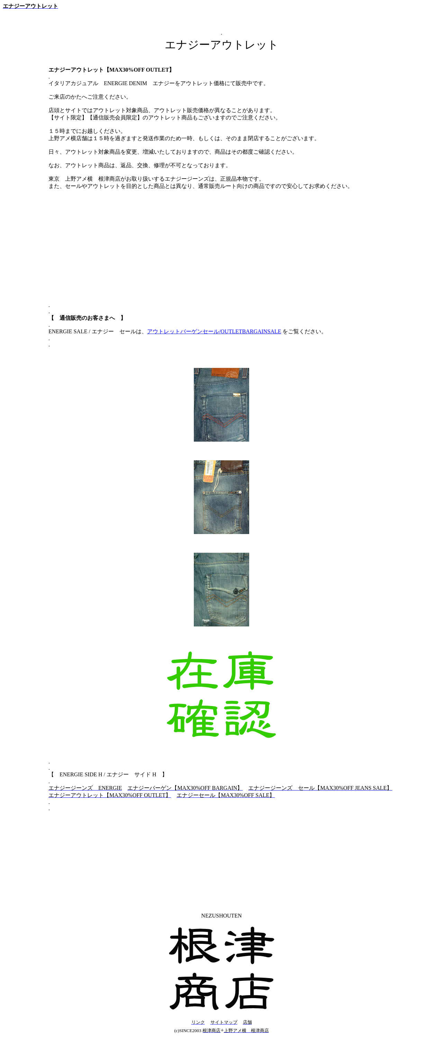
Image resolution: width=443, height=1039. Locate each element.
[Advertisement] (221, 252)
